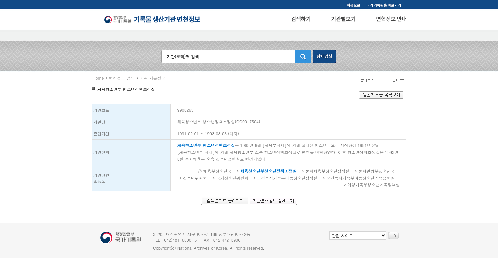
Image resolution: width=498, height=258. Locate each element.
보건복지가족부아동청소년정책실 (287, 178)
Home (98, 78)
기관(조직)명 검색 (183, 56)
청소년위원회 (195, 178)
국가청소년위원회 (232, 178)
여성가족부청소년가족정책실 (373, 184)
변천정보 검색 (122, 78)
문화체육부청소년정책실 (327, 171)
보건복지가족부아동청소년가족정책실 (360, 178)
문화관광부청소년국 (376, 171)
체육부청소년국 (217, 171)
